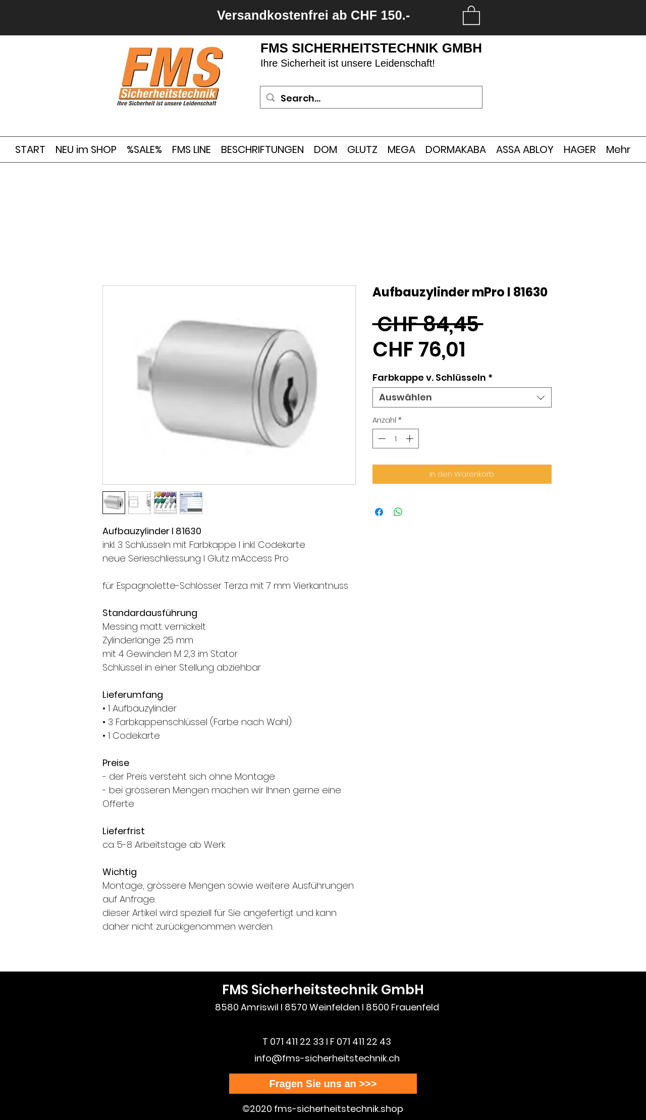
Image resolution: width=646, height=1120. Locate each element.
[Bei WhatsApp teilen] (398, 512)
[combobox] (462, 397)
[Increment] (410, 438)
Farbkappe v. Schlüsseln (432, 377)
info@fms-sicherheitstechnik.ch (327, 1058)
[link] (471, 15)
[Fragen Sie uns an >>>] (323, 1084)
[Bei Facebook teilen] (379, 512)
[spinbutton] (395, 438)
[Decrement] (381, 438)
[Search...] (371, 98)
